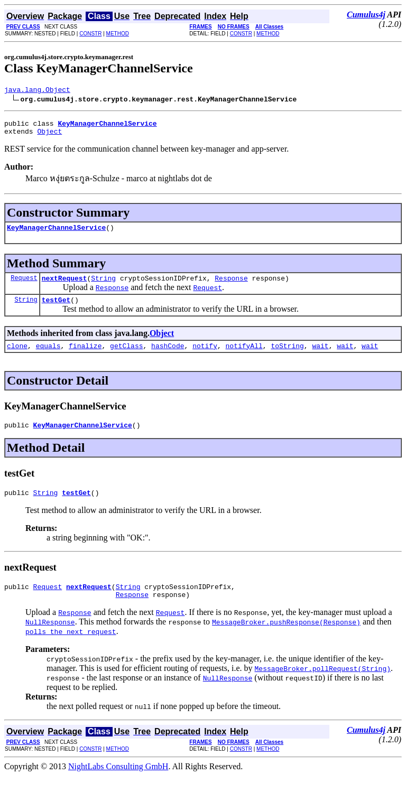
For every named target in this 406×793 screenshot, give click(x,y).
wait (320, 356)
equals (48, 356)
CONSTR (90, 33)
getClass (126, 356)
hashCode (167, 356)
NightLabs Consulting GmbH (118, 783)
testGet (56, 309)
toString (287, 356)
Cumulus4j (366, 14)
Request (24, 285)
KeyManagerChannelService (56, 233)
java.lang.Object (37, 91)
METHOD (117, 33)
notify (204, 356)
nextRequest (64, 286)
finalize (85, 356)
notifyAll (244, 356)
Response (231, 286)
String (103, 286)
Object (49, 136)
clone (17, 356)
